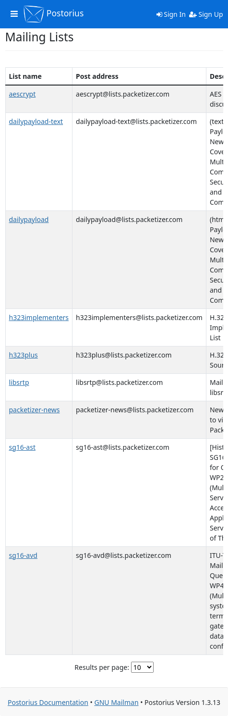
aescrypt (22, 94)
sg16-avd (23, 555)
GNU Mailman (116, 702)
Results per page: (101, 667)
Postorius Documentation (48, 702)
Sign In (171, 14)
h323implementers (39, 317)
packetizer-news (34, 409)
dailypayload (29, 219)
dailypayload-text (36, 121)
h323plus (23, 354)
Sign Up (206, 14)
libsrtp (19, 382)
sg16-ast (22, 447)
